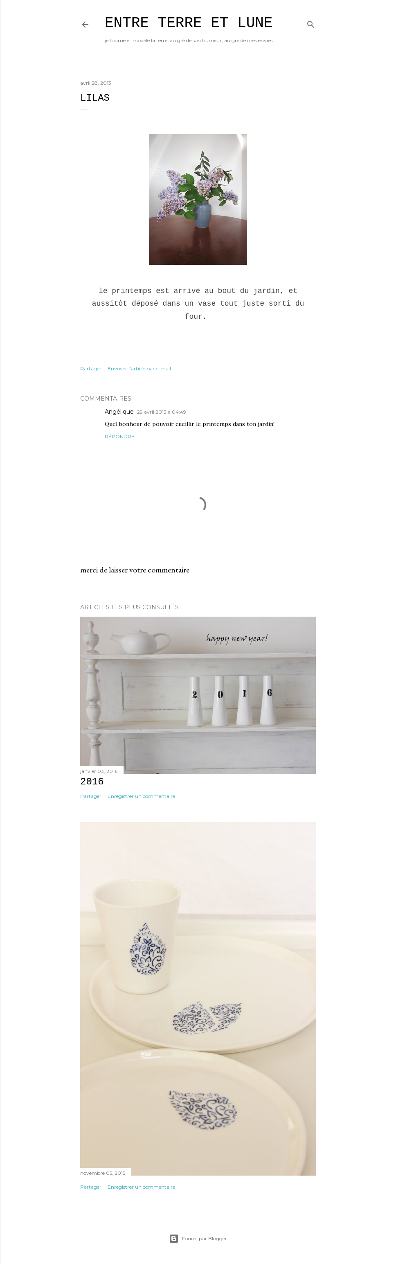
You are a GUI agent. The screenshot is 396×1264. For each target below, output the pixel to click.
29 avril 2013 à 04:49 (161, 412)
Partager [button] (90, 368)
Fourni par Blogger (198, 1239)
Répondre (120, 436)
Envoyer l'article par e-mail (139, 368)
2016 (92, 781)
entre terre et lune (188, 23)
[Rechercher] (311, 23)
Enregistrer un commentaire (141, 796)
